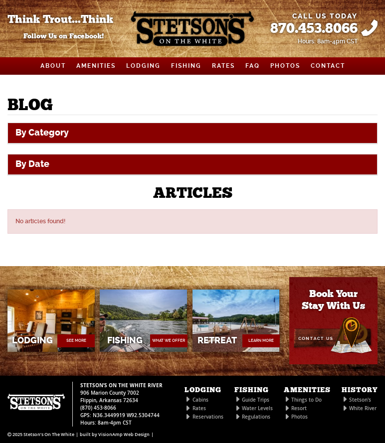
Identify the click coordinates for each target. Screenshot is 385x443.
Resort (299, 408)
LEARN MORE (261, 340)
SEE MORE (76, 340)
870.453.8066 (314, 28)
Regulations (256, 417)
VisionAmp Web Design (124, 435)
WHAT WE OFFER (168, 340)
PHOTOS (285, 65)
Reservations (207, 417)
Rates (199, 408)
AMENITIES (96, 65)
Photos (299, 417)
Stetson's (360, 400)
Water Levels (257, 408)
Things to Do (306, 400)
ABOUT (53, 65)
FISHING (186, 65)
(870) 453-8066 (98, 408)
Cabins (200, 400)
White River (363, 408)
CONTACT (328, 65)
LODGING (143, 65)
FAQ (252, 65)
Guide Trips (255, 400)
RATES (223, 65)
